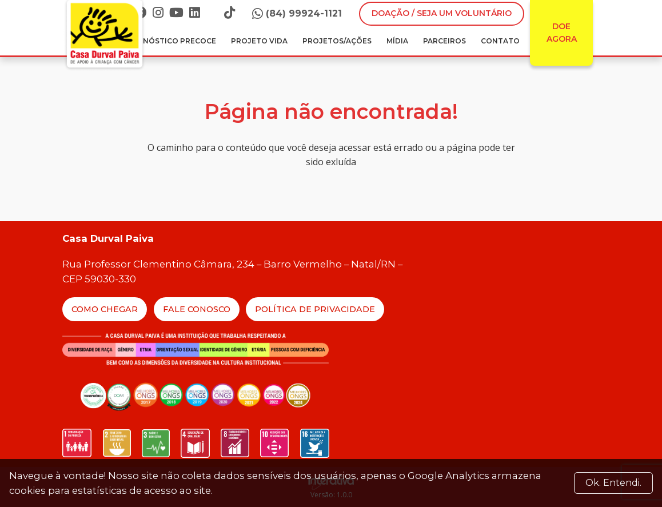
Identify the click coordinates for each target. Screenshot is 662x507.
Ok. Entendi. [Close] (613, 482)
